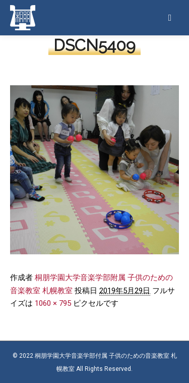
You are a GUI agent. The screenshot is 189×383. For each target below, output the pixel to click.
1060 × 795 (53, 303)
